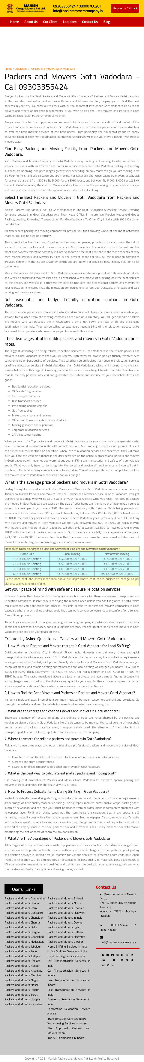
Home (14, 21)
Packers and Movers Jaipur (21, 951)
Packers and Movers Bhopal (21, 903)
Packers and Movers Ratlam (65, 932)
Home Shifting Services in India (67, 946)
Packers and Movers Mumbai (22, 975)
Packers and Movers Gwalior (65, 941)
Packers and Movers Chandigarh (24, 917)
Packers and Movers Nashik (21, 985)
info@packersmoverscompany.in (120, 942)
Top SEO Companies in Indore (65, 1038)
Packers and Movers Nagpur (22, 980)
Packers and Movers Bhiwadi (65, 898)
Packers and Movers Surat (21, 994)
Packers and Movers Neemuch (66, 936)
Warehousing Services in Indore (67, 1023)
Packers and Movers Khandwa (23, 970)
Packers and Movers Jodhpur (22, 956)
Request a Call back (125, 8)
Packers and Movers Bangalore (24, 912)
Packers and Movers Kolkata (22, 960)
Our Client (50, 21)
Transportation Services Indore (66, 1018)
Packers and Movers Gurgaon (22, 932)
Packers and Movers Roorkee (65, 908)
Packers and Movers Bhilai (20, 908)
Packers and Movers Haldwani (66, 912)
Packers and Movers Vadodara (23, 1004)
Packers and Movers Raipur (21, 989)
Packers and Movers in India (64, 917)
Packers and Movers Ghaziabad (24, 936)
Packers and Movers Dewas (64, 922)
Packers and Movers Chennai (22, 922)
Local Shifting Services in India (66, 956)
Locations (69, 21)
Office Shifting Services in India (67, 951)
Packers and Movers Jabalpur (22, 946)
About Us (31, 21)
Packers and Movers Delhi (20, 927)
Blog (106, 21)
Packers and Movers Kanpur (22, 965)
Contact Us (90, 21)
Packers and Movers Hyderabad (24, 941)
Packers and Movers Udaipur (22, 999)
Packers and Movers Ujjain (63, 927)
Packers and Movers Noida (64, 903)
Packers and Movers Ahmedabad (25, 898)
